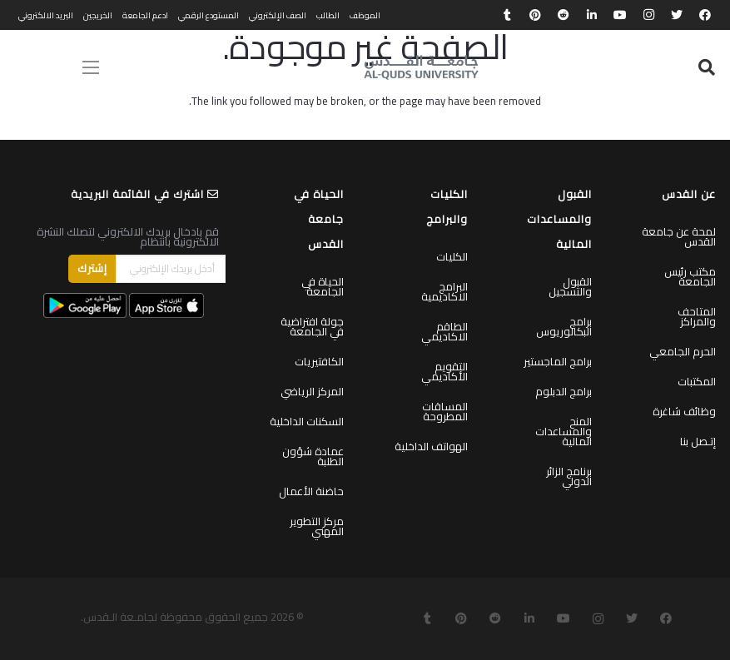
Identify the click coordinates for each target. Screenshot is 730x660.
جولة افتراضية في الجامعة (312, 326)
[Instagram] (648, 15)
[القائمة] (91, 67)
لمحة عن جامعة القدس (679, 236)
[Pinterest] (535, 15)
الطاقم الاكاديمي (444, 331)
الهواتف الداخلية (431, 446)
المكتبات (697, 381)
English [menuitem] (33, 67)
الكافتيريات (319, 361)
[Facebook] (705, 15)
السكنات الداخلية (307, 421)
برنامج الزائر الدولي (569, 476)
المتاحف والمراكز (697, 316)
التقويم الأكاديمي (444, 371)
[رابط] (421, 67)
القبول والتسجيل (570, 286)
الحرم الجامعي (682, 351)
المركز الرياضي (312, 391)
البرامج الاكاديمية (444, 291)
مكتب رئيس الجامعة (690, 276)
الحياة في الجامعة (322, 286)
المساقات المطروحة (445, 411)
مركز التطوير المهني (317, 526)
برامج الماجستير (558, 361)
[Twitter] (676, 15)
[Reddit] (563, 15)
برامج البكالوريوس (564, 326)
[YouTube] (620, 15)
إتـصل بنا (698, 441)
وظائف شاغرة (684, 411)
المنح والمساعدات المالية (563, 431)
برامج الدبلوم (563, 391)
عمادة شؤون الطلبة (313, 456)
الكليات (452, 256)
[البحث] (706, 68)
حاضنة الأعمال (311, 491)
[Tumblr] (507, 15)
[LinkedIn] (591, 15)
